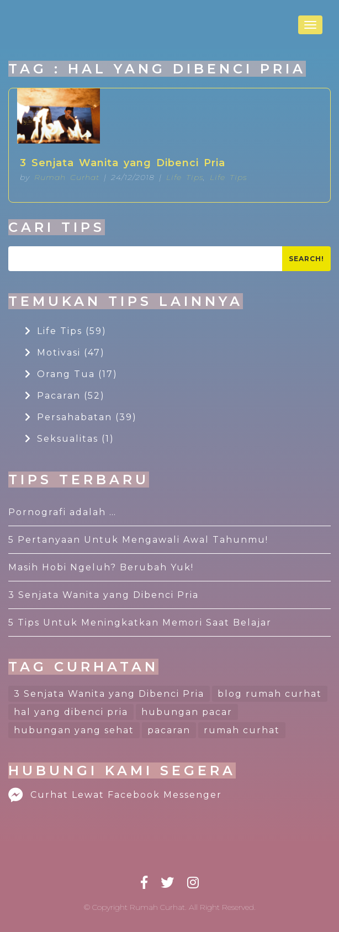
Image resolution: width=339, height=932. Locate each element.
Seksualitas (69, 438)
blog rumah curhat (270, 694)
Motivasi (65, 352)
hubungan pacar (186, 712)
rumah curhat (242, 730)
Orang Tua (71, 374)
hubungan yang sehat (74, 730)
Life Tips (184, 177)
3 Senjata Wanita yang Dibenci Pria (122, 163)
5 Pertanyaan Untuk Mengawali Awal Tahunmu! (138, 539)
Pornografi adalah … (62, 512)
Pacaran (65, 395)
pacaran (168, 730)
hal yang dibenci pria (71, 712)
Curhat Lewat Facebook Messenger (115, 795)
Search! (306, 259)
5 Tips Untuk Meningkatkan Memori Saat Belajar (140, 622)
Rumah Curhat (66, 177)
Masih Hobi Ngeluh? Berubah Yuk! (101, 567)
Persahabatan (81, 417)
